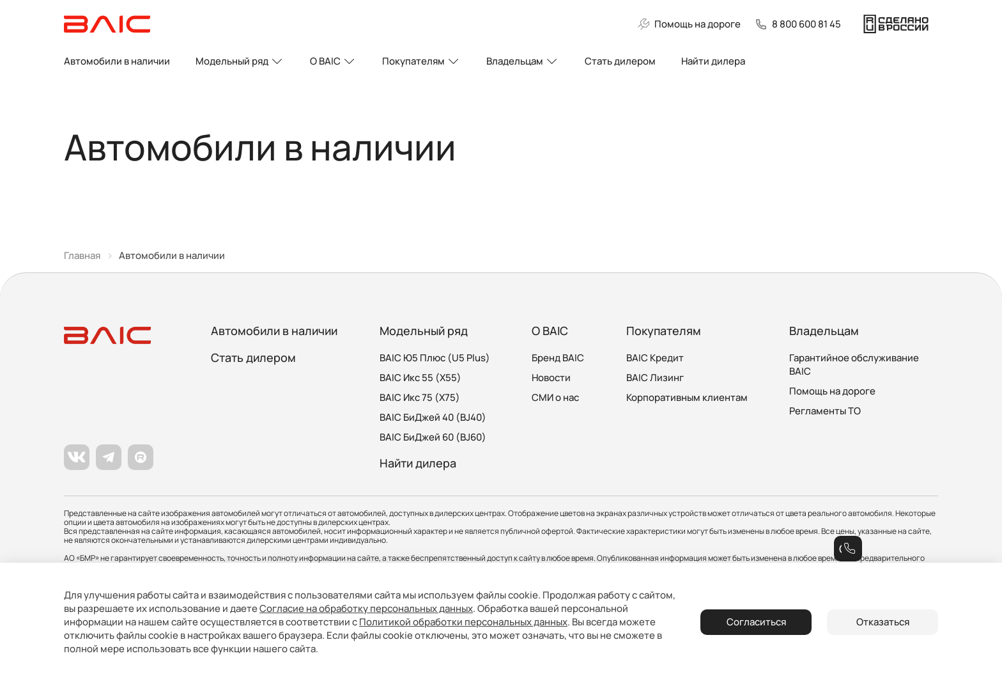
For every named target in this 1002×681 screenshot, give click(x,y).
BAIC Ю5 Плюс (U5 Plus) (435, 357)
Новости (551, 377)
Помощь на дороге (832, 391)
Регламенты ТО (825, 411)
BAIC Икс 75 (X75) (420, 397)
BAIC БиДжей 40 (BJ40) (433, 417)
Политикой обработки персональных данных (463, 622)
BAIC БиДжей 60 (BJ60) (433, 437)
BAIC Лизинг (655, 377)
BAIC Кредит (655, 357)
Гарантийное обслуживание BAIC (854, 364)
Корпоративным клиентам (687, 397)
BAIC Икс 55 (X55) (420, 377)
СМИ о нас (555, 397)
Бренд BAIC (558, 357)
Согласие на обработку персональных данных (366, 608)
